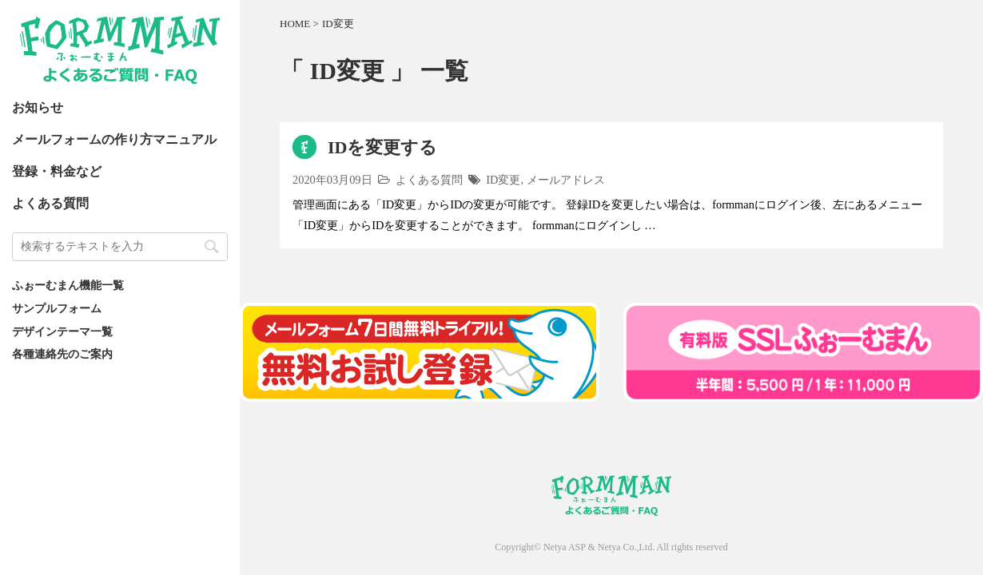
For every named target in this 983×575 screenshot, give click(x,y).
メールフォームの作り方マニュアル (114, 139)
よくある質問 (50, 203)
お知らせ (37, 107)
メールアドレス (566, 179)
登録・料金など (56, 171)
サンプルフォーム (56, 308)
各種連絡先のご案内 (62, 353)
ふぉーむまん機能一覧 (68, 285)
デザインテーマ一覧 (62, 331)
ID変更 (503, 179)
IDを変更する (382, 147)
